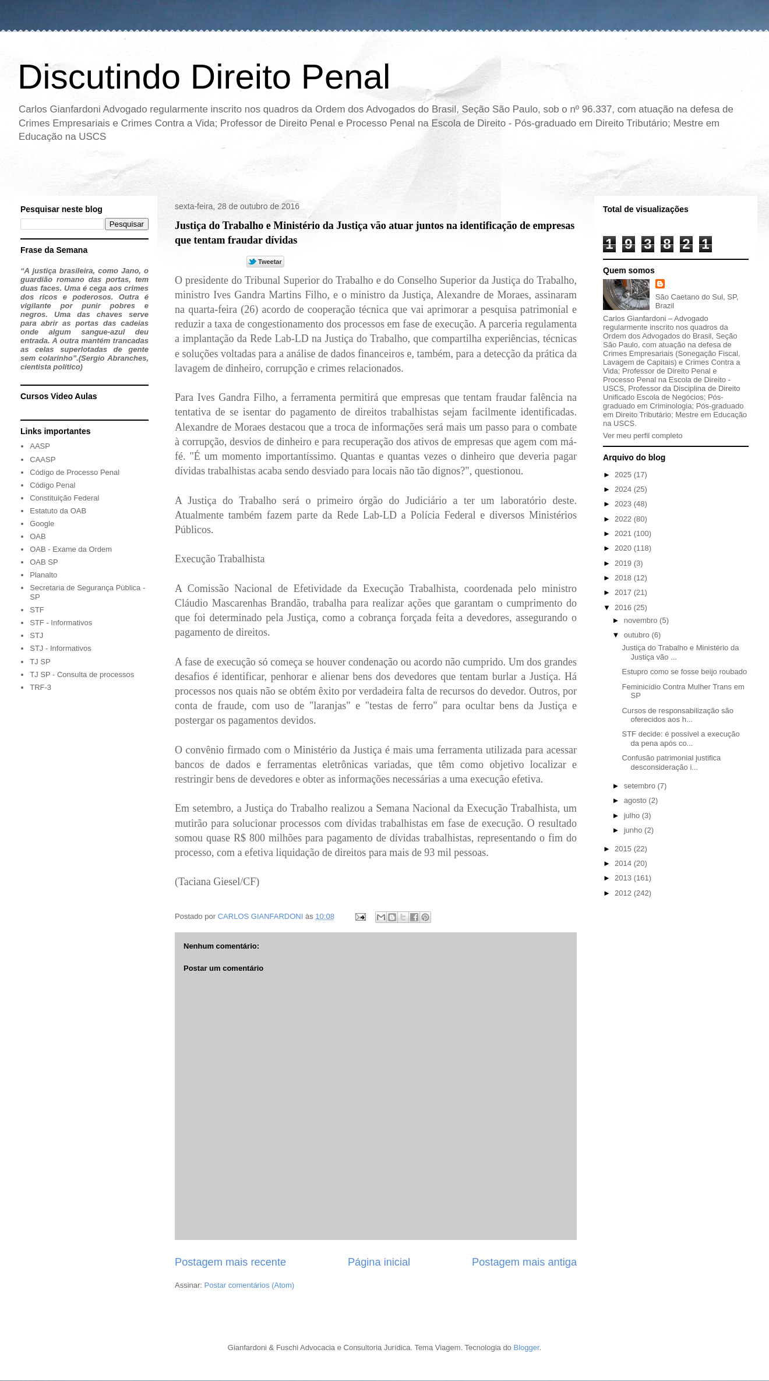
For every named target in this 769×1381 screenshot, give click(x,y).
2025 (624, 474)
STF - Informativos (61, 622)
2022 (624, 519)
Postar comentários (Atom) (249, 1285)
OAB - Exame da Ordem (71, 549)
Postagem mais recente (230, 1262)
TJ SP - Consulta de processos (82, 674)
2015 (624, 848)
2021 (624, 533)
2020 (624, 548)
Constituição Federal (64, 498)
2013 (624, 877)
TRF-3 (40, 687)
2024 (624, 489)
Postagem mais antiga (524, 1262)
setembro (641, 785)
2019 (624, 563)
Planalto (43, 574)
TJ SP (40, 661)
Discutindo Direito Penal (203, 76)
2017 (624, 592)
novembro (641, 620)
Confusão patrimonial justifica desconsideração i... (671, 762)
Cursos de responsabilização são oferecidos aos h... (677, 715)
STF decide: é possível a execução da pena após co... (680, 739)
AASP (40, 446)
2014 (624, 863)
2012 (624, 893)
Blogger (526, 1347)
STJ (36, 635)
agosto (636, 800)
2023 (624, 503)
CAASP (42, 459)
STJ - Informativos (60, 648)
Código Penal (52, 485)
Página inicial (379, 1262)
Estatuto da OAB (58, 510)
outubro (638, 634)
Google (42, 523)
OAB (37, 536)
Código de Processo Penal (74, 472)
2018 (624, 577)
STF (37, 609)
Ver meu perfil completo (643, 435)
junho (634, 830)
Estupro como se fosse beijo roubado (684, 671)
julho (633, 815)
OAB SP (44, 562)
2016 (624, 607)
